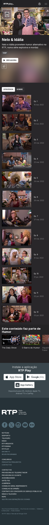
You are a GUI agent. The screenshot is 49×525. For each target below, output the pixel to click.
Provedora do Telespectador (14, 472)
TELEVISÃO (6, 438)
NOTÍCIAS (5, 433)
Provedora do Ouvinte (11, 475)
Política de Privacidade (10, 509)
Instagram (18, 425)
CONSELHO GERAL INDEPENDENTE (14, 486)
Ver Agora (10, 60)
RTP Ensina (6, 446)
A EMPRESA (6, 483)
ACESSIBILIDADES (8, 478)
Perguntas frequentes (11, 462)
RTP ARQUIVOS (7, 444)
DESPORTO (6, 435)
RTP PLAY (5, 449)
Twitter (11, 425)
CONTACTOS (7, 470)
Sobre (20, 89)
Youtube (25, 425)
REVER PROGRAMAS (9, 454)
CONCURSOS (7, 459)
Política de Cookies (27, 509)
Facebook (5, 425)
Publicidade (15, 510)
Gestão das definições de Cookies (16, 499)
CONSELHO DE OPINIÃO (10, 489)
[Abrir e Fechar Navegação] (46, 4)
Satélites (6, 481)
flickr (32, 425)
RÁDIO (4, 441)
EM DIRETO (6, 452)
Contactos (7, 465)
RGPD (4, 497)
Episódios (8, 89)
